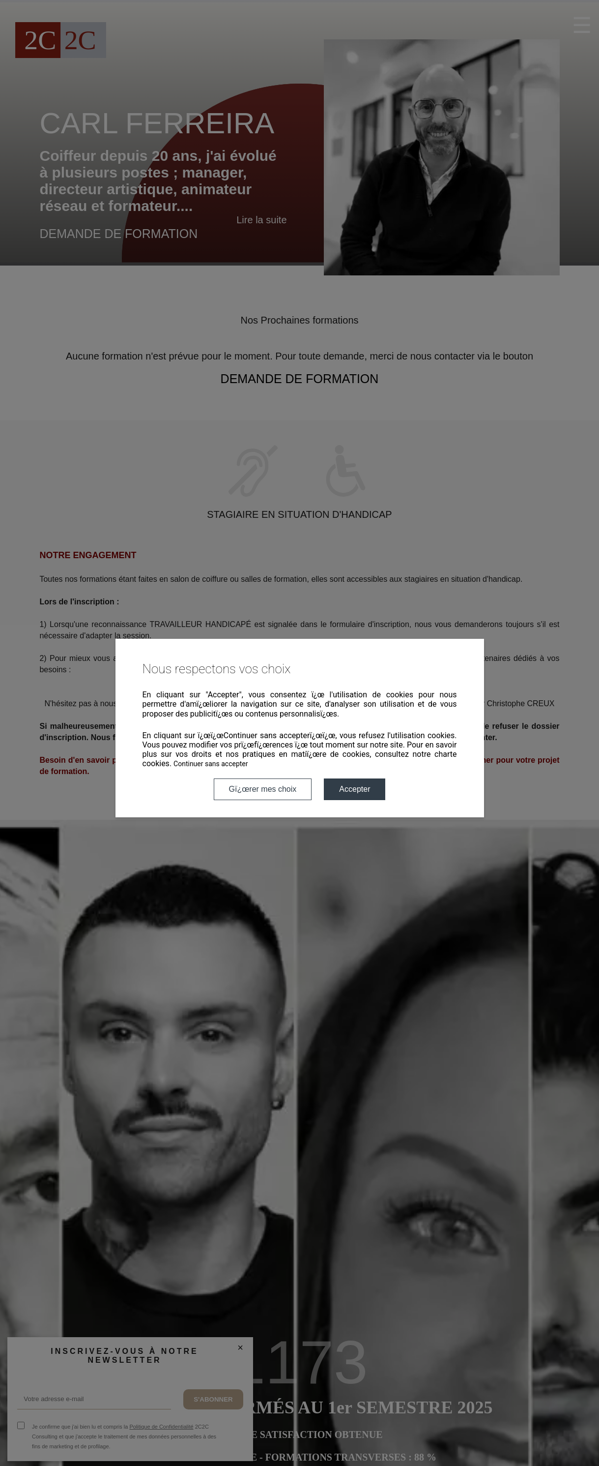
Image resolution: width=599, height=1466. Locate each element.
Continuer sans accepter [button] (210, 764)
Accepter (354, 789)
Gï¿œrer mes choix (263, 789)
